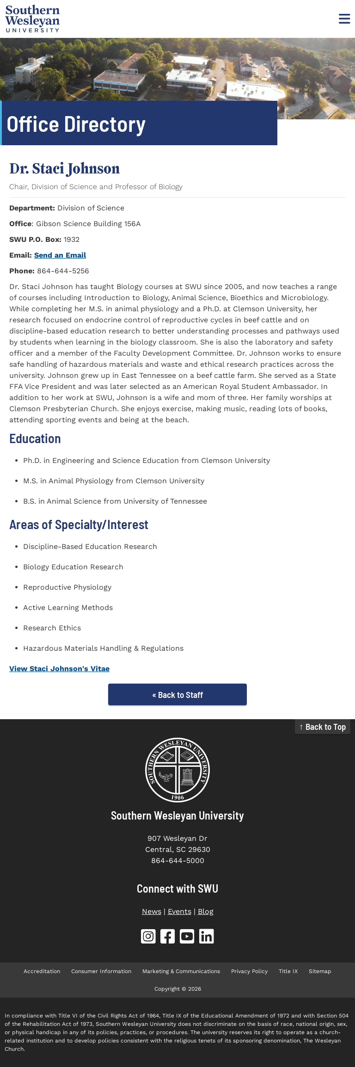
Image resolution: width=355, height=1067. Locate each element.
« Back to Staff (177, 694)
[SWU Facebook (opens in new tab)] (168, 938)
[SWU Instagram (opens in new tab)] (148, 938)
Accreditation (42, 971)
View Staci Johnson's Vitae (59, 668)
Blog (206, 911)
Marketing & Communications (181, 971)
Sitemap (320, 971)
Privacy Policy (249, 971)
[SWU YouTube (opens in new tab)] (187, 938)
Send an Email (60, 255)
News (151, 911)
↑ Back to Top (322, 726)
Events (179, 911)
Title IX (288, 971)
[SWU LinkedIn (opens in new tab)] (206, 938)
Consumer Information (101, 971)
